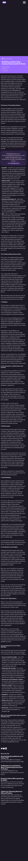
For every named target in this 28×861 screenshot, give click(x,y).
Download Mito (13, 163)
